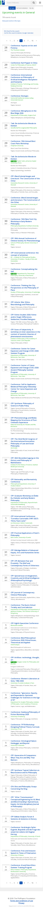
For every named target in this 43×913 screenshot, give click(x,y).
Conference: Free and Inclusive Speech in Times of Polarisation (23, 852)
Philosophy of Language (23, 719)
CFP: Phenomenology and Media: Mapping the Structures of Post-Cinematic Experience (24, 420)
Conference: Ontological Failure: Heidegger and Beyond (24, 742)
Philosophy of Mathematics (19, 474)
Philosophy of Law (21, 450)
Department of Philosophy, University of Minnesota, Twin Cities (23, 356)
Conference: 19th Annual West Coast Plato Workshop (23, 142)
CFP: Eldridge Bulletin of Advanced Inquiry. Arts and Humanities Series (25, 551)
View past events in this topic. (11, 21)
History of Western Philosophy (25, 233)
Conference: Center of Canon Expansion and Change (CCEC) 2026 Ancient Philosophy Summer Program (25, 368)
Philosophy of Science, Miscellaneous (22, 781)
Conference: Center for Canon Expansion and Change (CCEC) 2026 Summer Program (25, 350)
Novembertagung (17, 469)
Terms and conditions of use (21, 901)
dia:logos (14, 103)
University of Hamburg (18, 716)
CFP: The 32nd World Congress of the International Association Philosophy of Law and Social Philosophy (24, 442)
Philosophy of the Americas (24, 190)
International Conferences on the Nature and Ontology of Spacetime (24, 629)
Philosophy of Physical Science (25, 632)
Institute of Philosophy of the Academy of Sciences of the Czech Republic (24, 339)
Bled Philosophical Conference (21, 647)
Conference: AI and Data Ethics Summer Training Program (23, 866)
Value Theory (33, 811)
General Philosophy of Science (28, 69)
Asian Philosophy (20, 67)
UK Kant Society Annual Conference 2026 (24, 540)
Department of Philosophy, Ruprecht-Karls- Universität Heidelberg (24, 503)
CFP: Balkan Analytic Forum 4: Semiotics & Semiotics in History (24, 818)
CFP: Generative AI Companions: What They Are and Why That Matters (24, 757)
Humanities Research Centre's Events (23, 187)
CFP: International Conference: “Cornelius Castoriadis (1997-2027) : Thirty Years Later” (25, 518)
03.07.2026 (14, 448)
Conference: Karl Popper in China (24, 63)
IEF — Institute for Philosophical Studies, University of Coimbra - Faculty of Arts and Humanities (24, 259)
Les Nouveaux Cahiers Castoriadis (21, 523)
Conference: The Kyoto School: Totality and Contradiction (23, 606)
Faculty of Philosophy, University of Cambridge (25, 292)
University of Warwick (17, 745)
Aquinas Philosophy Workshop (20, 53)
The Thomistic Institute (18, 50)
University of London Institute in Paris (22, 683)
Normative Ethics (27, 309)
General (18, 105)
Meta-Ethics (28, 488)
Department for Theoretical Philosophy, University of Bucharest (23, 274)
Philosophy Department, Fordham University (25, 226)
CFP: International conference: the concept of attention (25, 254)
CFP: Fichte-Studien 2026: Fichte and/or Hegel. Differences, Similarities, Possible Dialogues (24, 317)
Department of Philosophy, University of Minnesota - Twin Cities (23, 375)
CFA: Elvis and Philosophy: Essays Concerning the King (24, 787)
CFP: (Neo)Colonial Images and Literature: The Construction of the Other (25, 178)
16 (32, 41)
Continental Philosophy (22, 433)
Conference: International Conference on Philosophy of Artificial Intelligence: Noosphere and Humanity (24, 78)
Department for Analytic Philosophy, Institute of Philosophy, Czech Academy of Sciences (25, 703)
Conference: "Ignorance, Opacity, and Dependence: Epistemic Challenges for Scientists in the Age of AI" (25, 696)
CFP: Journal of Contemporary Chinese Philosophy (23, 593)
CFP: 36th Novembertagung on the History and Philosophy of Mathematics (25, 460)
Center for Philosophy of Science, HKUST (23, 65)
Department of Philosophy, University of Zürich (25, 836)
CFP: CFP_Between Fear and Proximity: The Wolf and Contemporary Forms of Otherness (25, 563)
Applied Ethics (31, 597)
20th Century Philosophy (23, 525)
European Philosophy (26, 57)
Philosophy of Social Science (20, 410)
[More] (40, 3)
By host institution (22, 8)
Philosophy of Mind (21, 278)
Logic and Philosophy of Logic (24, 472)
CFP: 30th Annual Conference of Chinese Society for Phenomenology (25, 239)
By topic (12, 8)
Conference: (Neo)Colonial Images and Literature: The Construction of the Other (25, 200)
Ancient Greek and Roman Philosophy (27, 151)
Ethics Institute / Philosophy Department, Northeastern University (23, 870)
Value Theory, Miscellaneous (20, 735)
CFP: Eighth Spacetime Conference (25, 623)
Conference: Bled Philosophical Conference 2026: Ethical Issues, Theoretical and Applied (24, 640)
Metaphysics (15, 57)
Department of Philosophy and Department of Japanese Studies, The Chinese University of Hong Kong (25, 611)
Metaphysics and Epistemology (25, 118)
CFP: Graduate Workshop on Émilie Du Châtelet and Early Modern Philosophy (25, 498)
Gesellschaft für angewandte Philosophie (24, 128)
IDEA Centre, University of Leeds (21, 537)
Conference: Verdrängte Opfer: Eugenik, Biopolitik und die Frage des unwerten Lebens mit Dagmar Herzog (26, 830)
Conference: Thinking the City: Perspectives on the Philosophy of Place (25, 287)
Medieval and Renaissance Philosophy (27, 55)
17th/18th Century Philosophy (24, 322)
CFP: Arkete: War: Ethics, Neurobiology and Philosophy (22, 303)
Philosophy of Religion (22, 568)
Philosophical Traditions (31, 324)
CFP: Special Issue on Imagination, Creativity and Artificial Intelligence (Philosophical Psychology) (25, 578)
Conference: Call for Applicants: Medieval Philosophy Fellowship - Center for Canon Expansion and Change (24, 387)
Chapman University (17, 146)
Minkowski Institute (17, 625)
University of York (16, 729)
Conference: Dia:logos (19, 96)
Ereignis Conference (17, 667)
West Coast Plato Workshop (19, 148)
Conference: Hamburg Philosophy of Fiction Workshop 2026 (25, 713)
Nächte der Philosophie (18, 130)
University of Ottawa (17, 855)
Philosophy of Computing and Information (25, 89)
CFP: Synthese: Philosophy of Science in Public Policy (22, 404)
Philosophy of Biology (22, 88)
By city (32, 8)
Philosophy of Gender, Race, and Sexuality (24, 192)
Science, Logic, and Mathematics (25, 706)
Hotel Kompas (15, 645)
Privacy (21, 903)
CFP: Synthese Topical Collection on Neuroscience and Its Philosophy (25, 771)
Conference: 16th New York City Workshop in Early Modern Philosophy (24, 221)
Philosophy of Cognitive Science (26, 777)
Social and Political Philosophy (27, 527)
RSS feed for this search (11, 31)
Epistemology (19, 135)
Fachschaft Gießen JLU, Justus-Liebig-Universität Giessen (22, 99)
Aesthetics (27, 135)
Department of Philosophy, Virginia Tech (23, 115)
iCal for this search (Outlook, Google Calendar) (18, 33)
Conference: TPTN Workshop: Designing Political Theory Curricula (25, 725)
